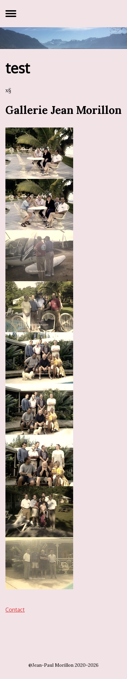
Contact (15, 609)
